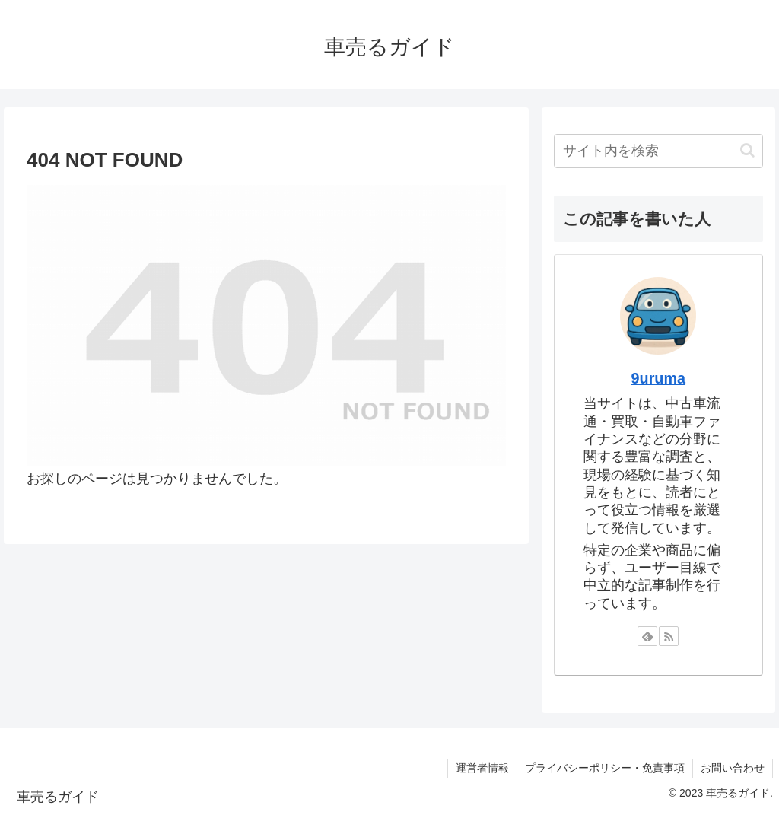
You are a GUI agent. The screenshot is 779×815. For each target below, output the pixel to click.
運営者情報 (482, 768)
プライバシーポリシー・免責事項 (605, 768)
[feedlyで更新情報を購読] (647, 636)
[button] (747, 150)
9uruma (658, 378)
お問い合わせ (733, 768)
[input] (658, 151)
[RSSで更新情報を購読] (669, 636)
